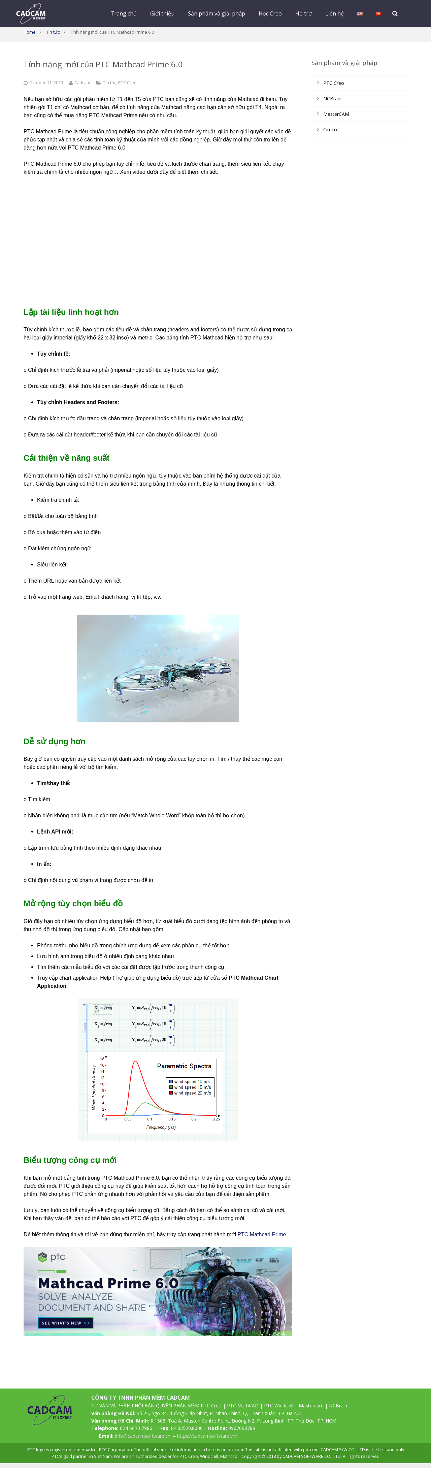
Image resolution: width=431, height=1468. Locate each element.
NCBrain (332, 103)
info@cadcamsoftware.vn (142, 1440)
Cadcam (82, 87)
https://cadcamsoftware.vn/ (207, 1440)
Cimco (330, 134)
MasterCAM (336, 119)
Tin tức (53, 37)
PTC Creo (127, 87)
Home (30, 37)
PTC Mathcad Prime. (262, 1239)
